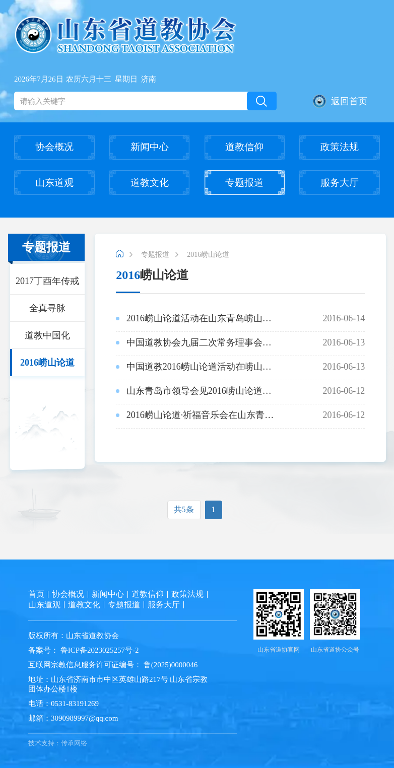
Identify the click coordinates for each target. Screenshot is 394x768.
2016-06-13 (240, 342)
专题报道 (244, 182)
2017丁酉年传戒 (47, 281)
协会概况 (54, 147)
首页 (36, 594)
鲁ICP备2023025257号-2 (99, 650)
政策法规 (339, 147)
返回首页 (340, 101)
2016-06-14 (240, 318)
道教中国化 (47, 335)
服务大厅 (339, 182)
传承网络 (74, 743)
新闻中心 (149, 147)
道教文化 (149, 182)
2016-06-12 (240, 391)
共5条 (184, 509)
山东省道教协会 (92, 636)
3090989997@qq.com (84, 718)
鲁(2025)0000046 (170, 665)
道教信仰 (244, 147)
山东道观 (54, 182)
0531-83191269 (75, 704)
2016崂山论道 (47, 363)
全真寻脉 (47, 308)
